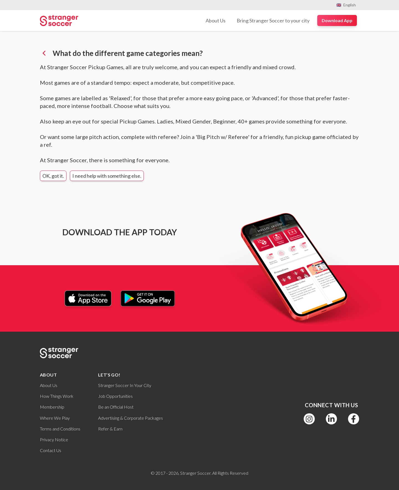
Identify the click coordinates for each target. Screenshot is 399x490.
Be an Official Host (116, 406)
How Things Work (56, 396)
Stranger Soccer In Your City (124, 385)
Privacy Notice (54, 439)
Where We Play (55, 418)
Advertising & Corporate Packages (130, 418)
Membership (52, 406)
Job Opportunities (115, 396)
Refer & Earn (110, 428)
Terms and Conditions (60, 428)
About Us (48, 385)
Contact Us (50, 450)
